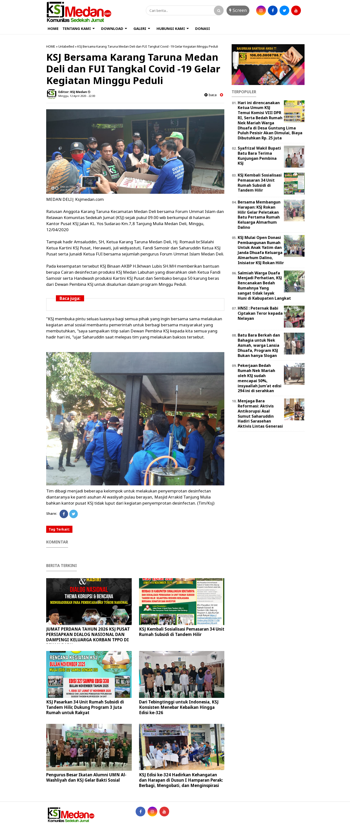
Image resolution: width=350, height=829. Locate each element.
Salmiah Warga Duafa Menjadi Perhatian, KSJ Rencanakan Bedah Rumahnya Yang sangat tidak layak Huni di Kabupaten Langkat (264, 285)
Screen (238, 10)
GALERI (139, 28)
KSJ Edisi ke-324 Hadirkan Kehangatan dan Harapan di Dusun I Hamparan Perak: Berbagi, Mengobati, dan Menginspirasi (181, 780)
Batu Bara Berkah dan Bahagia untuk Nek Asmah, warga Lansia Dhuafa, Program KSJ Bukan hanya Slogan (259, 345)
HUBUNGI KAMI (171, 28)
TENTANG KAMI (76, 28)
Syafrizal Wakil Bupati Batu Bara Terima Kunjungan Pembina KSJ (259, 155)
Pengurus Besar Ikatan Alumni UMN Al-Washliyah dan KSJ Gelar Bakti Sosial (86, 777)
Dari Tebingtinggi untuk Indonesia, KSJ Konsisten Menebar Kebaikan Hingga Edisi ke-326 (179, 707)
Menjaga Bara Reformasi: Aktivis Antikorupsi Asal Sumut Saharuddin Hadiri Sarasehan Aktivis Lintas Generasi (260, 413)
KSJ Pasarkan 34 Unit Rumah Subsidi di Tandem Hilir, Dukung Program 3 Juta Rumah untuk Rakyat (85, 707)
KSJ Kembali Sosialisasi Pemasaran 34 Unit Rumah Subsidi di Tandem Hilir (181, 631)
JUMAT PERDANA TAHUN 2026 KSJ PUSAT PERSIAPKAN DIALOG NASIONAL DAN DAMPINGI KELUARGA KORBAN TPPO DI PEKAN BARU (88, 637)
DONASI (202, 28)
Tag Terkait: (59, 529)
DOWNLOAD (112, 28)
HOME (53, 28)
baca (210, 95)
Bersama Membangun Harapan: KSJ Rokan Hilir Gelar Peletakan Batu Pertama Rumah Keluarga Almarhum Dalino (259, 214)
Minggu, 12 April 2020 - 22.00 (76, 96)
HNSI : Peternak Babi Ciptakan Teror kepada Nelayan (260, 313)
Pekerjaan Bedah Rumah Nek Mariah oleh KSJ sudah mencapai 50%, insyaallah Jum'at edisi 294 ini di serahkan (259, 378)
